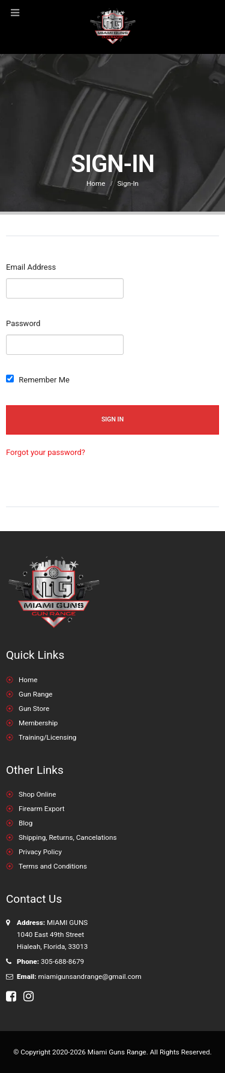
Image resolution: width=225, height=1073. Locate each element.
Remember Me (38, 379)
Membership (38, 723)
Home (28, 680)
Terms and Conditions (53, 866)
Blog (25, 823)
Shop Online (37, 794)
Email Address (31, 267)
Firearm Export (42, 808)
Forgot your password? (45, 452)
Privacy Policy (40, 852)
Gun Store (34, 708)
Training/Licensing (47, 737)
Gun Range (36, 694)
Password (23, 323)
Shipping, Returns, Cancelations (67, 837)
